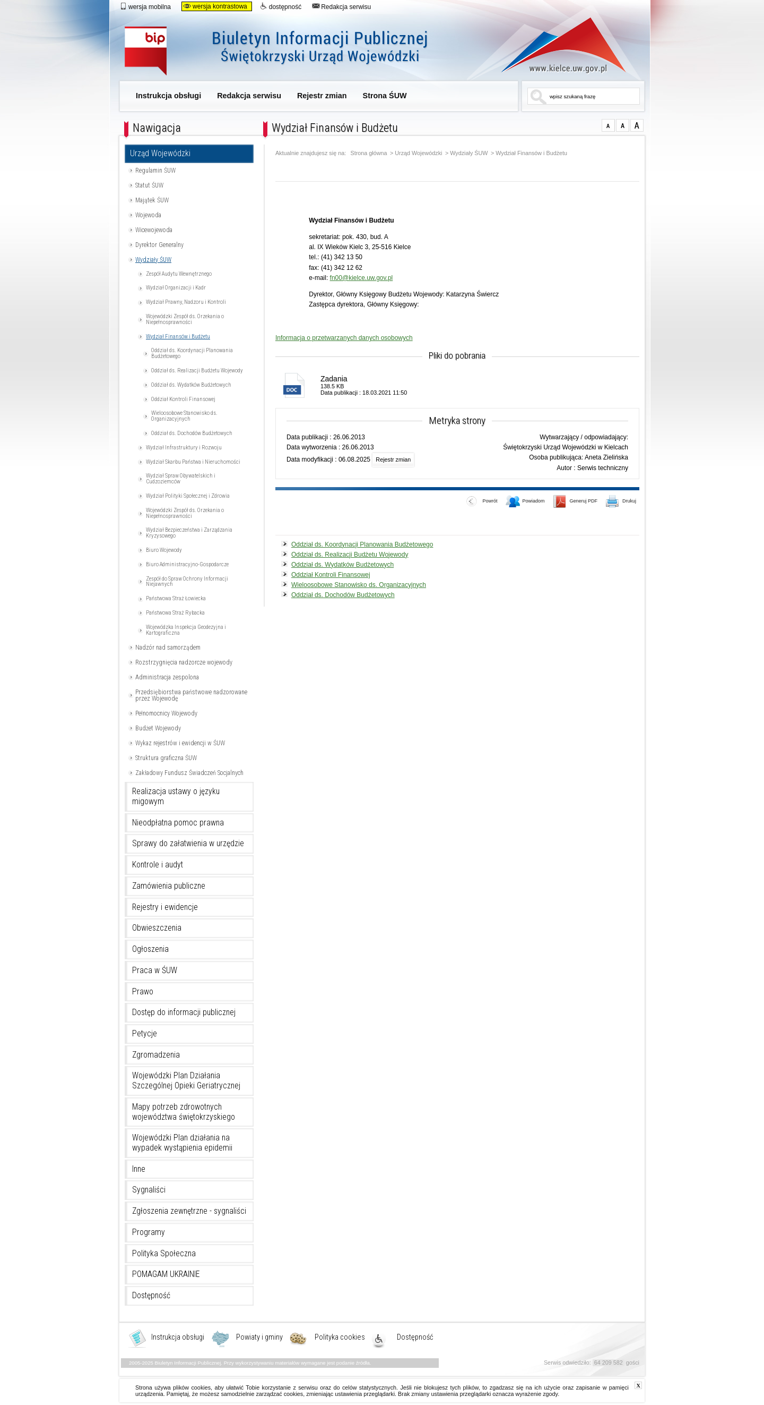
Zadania (334, 378)
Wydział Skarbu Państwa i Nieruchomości (193, 461)
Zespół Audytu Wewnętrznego (179, 273)
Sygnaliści (149, 1190)
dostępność (280, 6)
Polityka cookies (340, 1337)
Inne (138, 1169)
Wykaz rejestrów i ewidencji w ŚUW (180, 743)
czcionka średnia (622, 125)
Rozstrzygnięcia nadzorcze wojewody (183, 662)
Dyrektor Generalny (159, 245)
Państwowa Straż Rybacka (175, 612)
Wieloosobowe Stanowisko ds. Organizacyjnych (184, 416)
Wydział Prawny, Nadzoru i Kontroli (186, 302)
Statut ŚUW (149, 185)
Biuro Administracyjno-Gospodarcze (187, 564)
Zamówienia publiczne (168, 886)
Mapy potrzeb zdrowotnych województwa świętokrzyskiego (183, 1112)
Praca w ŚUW (154, 970)
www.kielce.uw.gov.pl (556, 45)
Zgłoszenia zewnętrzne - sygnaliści (189, 1211)
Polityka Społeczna (164, 1253)
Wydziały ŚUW (153, 259)
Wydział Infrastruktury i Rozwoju (184, 447)
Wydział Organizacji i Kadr (176, 287)
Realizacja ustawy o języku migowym (176, 796)
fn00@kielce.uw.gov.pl (361, 278)
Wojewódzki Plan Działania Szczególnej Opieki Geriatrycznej (186, 1081)
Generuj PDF (575, 502)
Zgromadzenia (156, 1055)
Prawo (142, 992)
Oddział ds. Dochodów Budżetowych (191, 433)
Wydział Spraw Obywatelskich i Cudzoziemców (180, 478)
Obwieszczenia (156, 928)
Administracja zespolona (167, 677)
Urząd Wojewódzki (160, 153)
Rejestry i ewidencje (165, 907)
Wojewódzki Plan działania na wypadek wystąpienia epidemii (182, 1143)
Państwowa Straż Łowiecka (176, 598)
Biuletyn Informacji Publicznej (288, 52)
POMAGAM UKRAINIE (166, 1274)
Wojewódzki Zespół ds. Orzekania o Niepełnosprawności (185, 319)
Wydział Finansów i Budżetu (178, 336)
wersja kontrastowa (215, 6)
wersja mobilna (145, 6)
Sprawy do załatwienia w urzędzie (188, 843)
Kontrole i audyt (157, 865)
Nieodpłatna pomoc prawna (178, 823)
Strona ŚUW (385, 95)
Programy (148, 1232)
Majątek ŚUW (152, 200)
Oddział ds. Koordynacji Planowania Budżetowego (192, 353)
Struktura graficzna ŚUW (166, 758)
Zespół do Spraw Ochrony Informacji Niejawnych (187, 581)
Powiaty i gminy (259, 1337)
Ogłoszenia (150, 949)
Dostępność (151, 1295)
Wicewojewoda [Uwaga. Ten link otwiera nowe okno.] (153, 230)
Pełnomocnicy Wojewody (166, 713)
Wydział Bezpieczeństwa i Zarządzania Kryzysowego (189, 532)
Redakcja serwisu (341, 6)
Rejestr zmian (322, 95)
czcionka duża (637, 125)
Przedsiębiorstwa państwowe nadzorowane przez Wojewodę (191, 695)
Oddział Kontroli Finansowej (183, 399)
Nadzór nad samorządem (168, 647)
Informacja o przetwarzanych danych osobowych (344, 338)
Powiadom (525, 502)
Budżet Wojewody (158, 728)
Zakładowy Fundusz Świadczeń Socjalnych (189, 773)
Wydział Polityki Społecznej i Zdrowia (188, 495)
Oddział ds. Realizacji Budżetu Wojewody (197, 370)
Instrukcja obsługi (168, 95)
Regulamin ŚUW (155, 170)
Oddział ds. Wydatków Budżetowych (191, 384)
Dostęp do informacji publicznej (184, 1012)
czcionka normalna (608, 125)
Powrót (481, 502)
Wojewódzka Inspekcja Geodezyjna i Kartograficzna (186, 630)
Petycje (144, 1033)
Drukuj (621, 502)
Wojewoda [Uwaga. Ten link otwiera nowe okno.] (148, 215)
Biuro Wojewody (164, 550)
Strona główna (369, 153)
